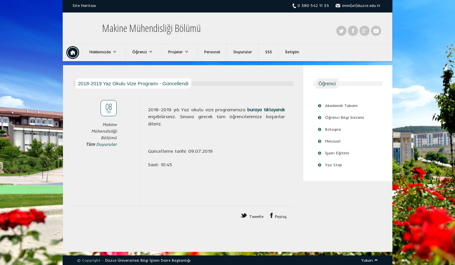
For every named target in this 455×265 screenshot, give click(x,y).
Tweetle (256, 216)
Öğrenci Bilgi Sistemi (344, 117)
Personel (212, 51)
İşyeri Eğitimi (337, 152)
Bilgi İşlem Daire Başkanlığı (165, 260)
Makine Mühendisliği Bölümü (151, 28)
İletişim (292, 51)
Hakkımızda (101, 52)
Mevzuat (333, 141)
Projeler (177, 52)
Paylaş (281, 216)
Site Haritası (84, 5)
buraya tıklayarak (266, 110)
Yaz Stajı (333, 164)
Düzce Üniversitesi (122, 260)
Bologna (333, 129)
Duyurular (242, 51)
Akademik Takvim (341, 105)
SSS (268, 51)
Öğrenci (141, 52)
